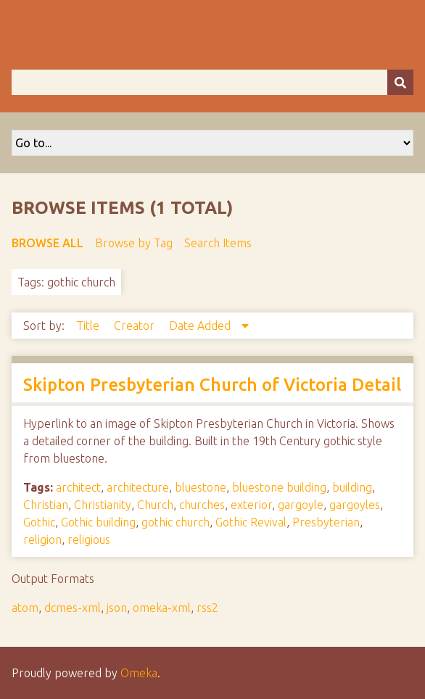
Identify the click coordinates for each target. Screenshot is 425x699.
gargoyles (354, 504)
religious (88, 539)
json (117, 607)
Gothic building (98, 522)
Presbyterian (326, 522)
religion (42, 539)
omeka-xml (162, 607)
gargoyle (300, 504)
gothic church (175, 522)
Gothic (39, 522)
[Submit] (400, 82)
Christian (45, 504)
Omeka (138, 672)
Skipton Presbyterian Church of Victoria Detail (212, 384)
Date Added (201, 325)
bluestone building (279, 487)
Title (89, 325)
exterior (251, 504)
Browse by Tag (134, 242)
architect (78, 487)
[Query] (212, 82)
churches (202, 504)
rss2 (207, 607)
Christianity (102, 504)
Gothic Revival (250, 522)
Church (155, 504)
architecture (138, 487)
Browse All (47, 242)
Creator (135, 325)
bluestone (200, 487)
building (352, 487)
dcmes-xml (72, 607)
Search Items (218, 242)
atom (25, 607)
